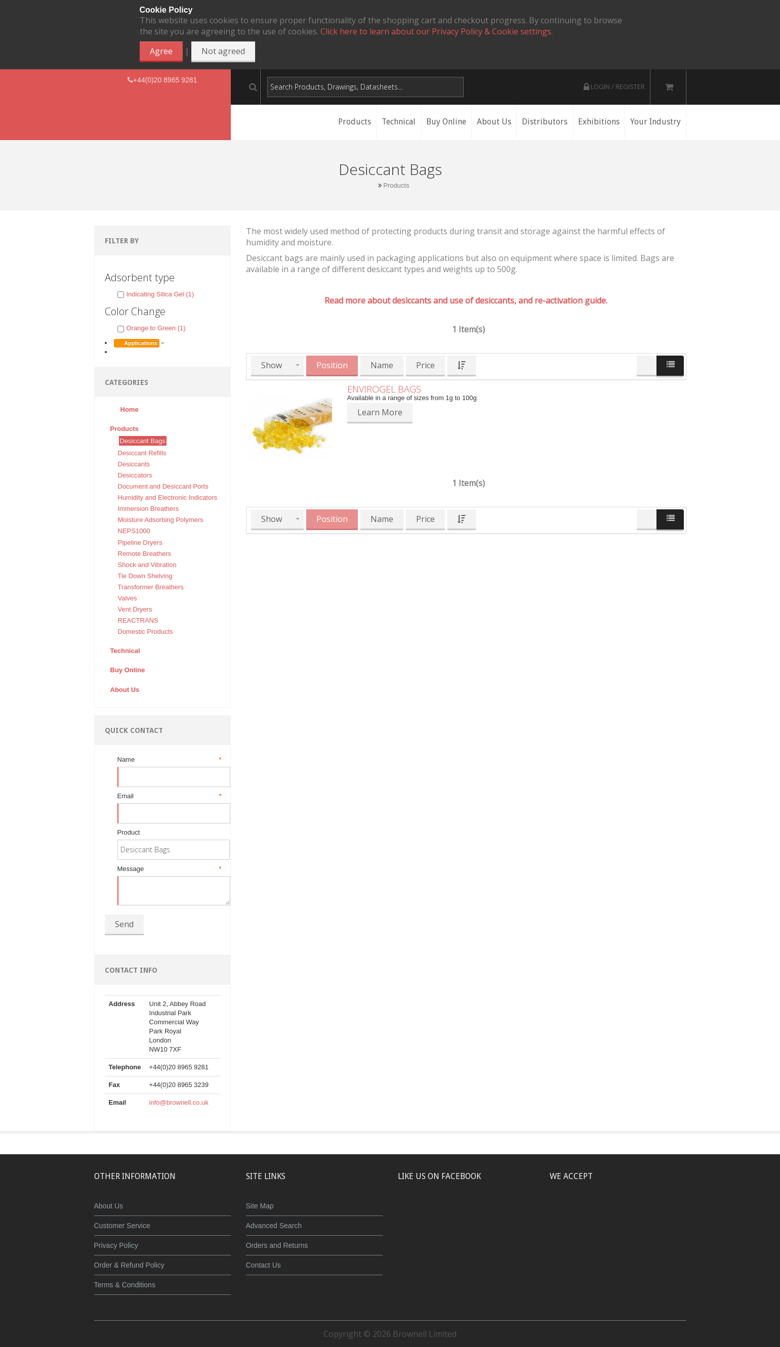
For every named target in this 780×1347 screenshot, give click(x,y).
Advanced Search (274, 1226)
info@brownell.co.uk (179, 1102)
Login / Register (614, 86)
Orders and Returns (277, 1245)
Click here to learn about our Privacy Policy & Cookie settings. (436, 31)
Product (128, 832)
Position (332, 365)
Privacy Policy (116, 1245)
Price (425, 365)
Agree (161, 51)
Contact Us (263, 1265)
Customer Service (122, 1226)
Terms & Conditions (124, 1285)
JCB (601, 1213)
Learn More (379, 412)
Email (168, 796)
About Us (109, 1206)
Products (396, 185)
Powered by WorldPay (618, 1239)
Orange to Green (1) (151, 328)
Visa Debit (664, 1213)
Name (168, 759)
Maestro (631, 1213)
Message (168, 869)
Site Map (260, 1206)
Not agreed (223, 51)
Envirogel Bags (384, 389)
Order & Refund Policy (129, 1265)
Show (271, 365)
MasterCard (571, 1213)
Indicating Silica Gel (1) (155, 294)
